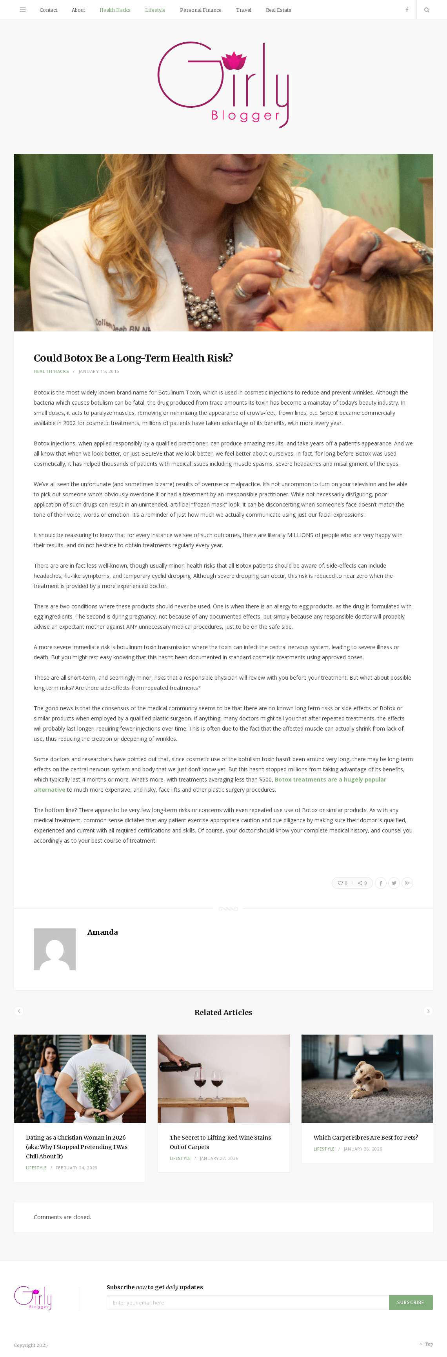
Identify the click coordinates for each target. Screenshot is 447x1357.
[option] (80, 1108)
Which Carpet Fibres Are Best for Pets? (366, 1137)
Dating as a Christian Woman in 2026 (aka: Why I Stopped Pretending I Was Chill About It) (76, 1147)
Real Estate (278, 10)
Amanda (102, 932)
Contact (48, 10)
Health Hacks (115, 10)
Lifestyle (155, 10)
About (78, 10)
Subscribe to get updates (155, 1287)
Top (425, 1344)
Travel (243, 10)
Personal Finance (201, 10)
